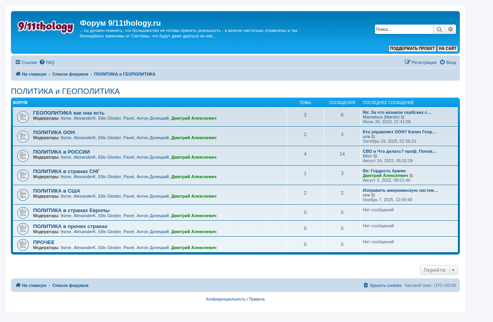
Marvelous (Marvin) (381, 117)
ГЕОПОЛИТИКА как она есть (69, 113)
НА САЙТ (447, 48)
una (366, 136)
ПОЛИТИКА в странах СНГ (66, 171)
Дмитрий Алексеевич (193, 118)
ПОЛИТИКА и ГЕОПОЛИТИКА (65, 91)
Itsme (66, 118)
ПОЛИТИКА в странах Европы (71, 210)
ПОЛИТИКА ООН (54, 132)
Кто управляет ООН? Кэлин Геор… (399, 131)
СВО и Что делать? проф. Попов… (400, 151)
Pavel (129, 118)
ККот (367, 156)
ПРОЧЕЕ (44, 242)
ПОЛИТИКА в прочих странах (70, 226)
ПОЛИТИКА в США (56, 191)
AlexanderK (85, 118)
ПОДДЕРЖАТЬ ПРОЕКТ (412, 48)
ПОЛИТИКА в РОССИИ (61, 152)
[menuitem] (47, 62)
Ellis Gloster (109, 118)
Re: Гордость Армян (384, 170)
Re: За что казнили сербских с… (397, 112)
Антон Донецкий (152, 118)
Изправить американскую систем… (400, 190)
